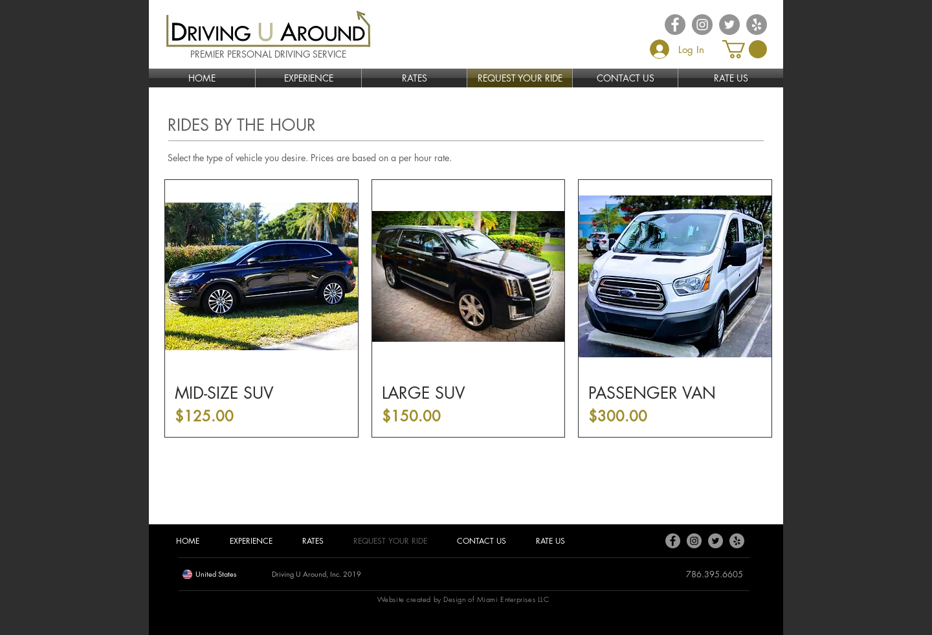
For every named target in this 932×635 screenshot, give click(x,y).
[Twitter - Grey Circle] (729, 24)
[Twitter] (715, 540)
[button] (744, 49)
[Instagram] (694, 540)
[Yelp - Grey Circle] (756, 24)
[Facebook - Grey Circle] (675, 24)
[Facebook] (672, 540)
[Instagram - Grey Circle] (702, 24)
